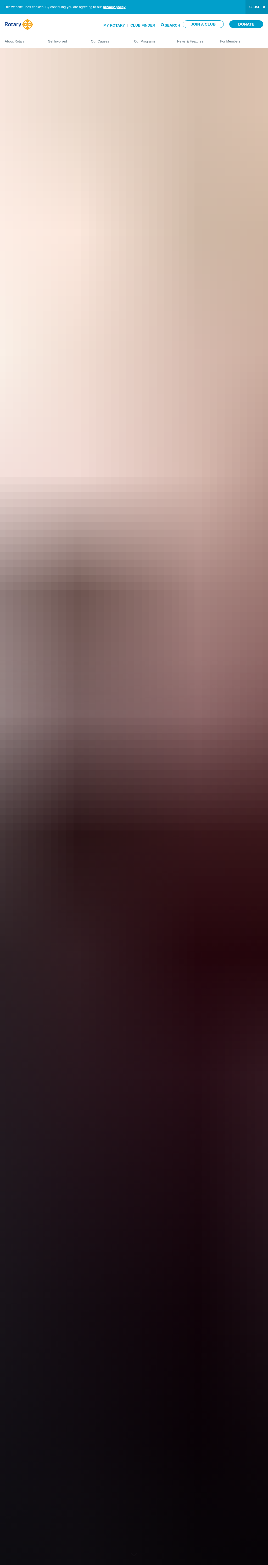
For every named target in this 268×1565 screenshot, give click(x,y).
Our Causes (107, 39)
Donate (246, 24)
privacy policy (114, 7)
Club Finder (142, 25)
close (254, 7)
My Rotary (114, 25)
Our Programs (150, 39)
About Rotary (21, 39)
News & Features (193, 39)
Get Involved (64, 39)
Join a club (203, 24)
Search (172, 24)
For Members (241, 39)
